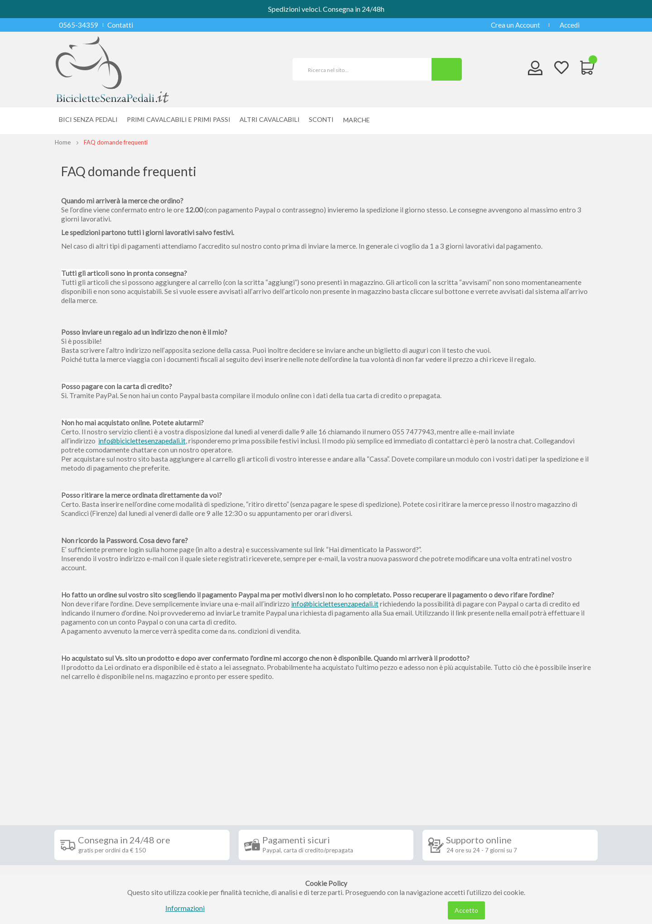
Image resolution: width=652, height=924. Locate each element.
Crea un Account (515, 25)
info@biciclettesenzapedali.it (142, 441)
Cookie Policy (82, 861)
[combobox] (366, 69)
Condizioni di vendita (92, 807)
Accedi (570, 25)
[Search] (446, 69)
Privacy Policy (83, 848)
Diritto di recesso (87, 821)
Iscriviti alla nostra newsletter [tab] (394, 773)
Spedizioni (76, 793)
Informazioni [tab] (87, 773)
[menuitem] (359, 120)
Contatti (120, 25)
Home (63, 142)
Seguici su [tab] (172, 773)
